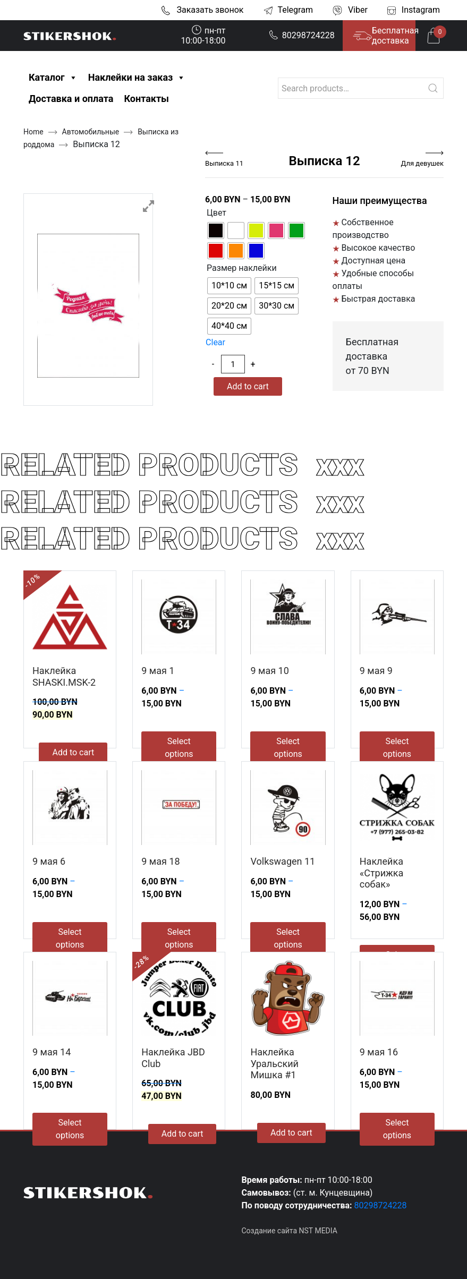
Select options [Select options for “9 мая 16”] (397, 1129)
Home (33, 131)
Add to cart (248, 386)
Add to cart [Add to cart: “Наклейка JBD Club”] (182, 1134)
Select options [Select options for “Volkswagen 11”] (288, 938)
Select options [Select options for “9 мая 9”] (397, 747)
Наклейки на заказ (137, 77)
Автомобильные (91, 131)
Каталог (53, 77)
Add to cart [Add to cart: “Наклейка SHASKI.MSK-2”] (73, 752)
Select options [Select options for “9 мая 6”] (70, 938)
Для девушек (422, 163)
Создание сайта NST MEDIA (289, 1230)
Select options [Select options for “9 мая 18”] (179, 938)
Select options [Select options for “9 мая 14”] (70, 1129)
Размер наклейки (242, 268)
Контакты (146, 98)
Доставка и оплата (71, 98)
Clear (215, 342)
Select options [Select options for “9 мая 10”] (288, 747)
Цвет (216, 213)
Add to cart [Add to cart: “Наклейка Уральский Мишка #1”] (291, 1133)
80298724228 (302, 35)
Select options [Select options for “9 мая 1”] (179, 747)
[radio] (216, 230)
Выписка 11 (224, 163)
